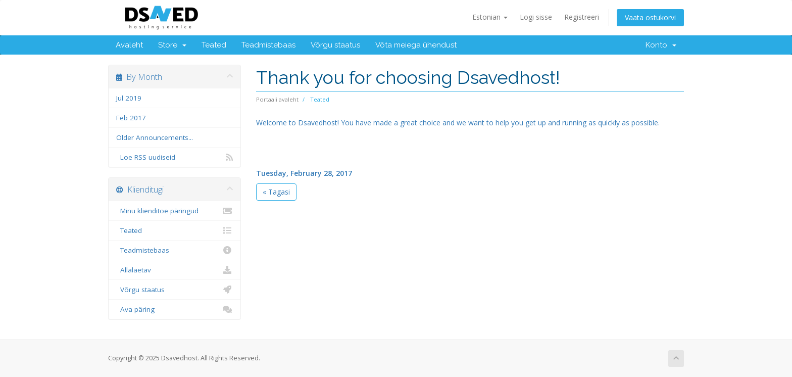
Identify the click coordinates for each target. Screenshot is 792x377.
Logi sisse (536, 17)
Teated (214, 45)
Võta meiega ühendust (416, 45)
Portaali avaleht (277, 99)
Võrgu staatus (335, 45)
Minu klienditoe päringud (174, 211)
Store (172, 45)
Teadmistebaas (268, 45)
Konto (661, 45)
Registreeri (581, 17)
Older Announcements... (154, 137)
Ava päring (174, 309)
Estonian (490, 17)
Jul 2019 (128, 98)
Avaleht (129, 45)
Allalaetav (174, 270)
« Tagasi (276, 192)
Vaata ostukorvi (650, 17)
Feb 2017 (131, 117)
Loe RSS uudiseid (174, 157)
